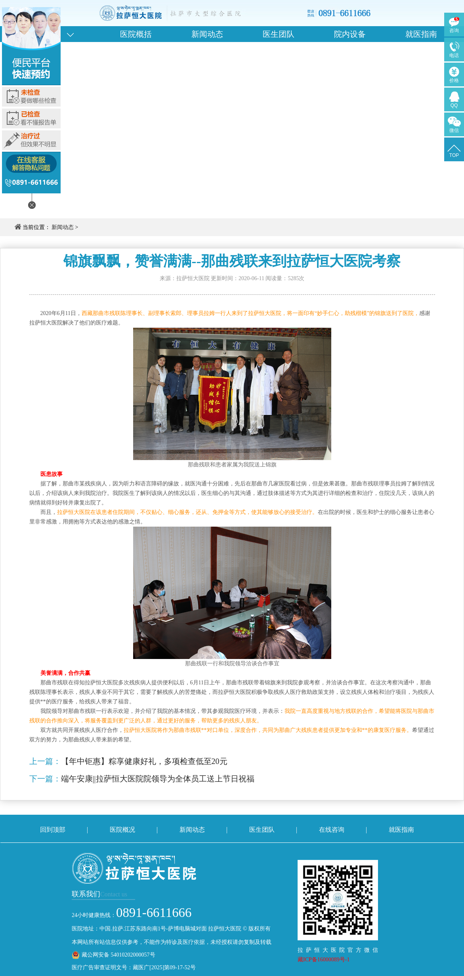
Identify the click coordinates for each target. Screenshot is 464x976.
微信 (454, 130)
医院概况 (122, 829)
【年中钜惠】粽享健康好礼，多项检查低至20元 (144, 761)
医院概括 (136, 34)
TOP (454, 155)
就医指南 (421, 34)
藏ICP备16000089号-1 (323, 960)
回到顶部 (52, 829)
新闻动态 (207, 34)
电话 (454, 55)
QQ (454, 105)
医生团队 (278, 34)
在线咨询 (331, 829)
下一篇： (45, 778)
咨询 (454, 30)
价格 (454, 80)
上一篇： (45, 761)
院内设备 (350, 34)
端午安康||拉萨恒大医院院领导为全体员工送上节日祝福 (157, 778)
